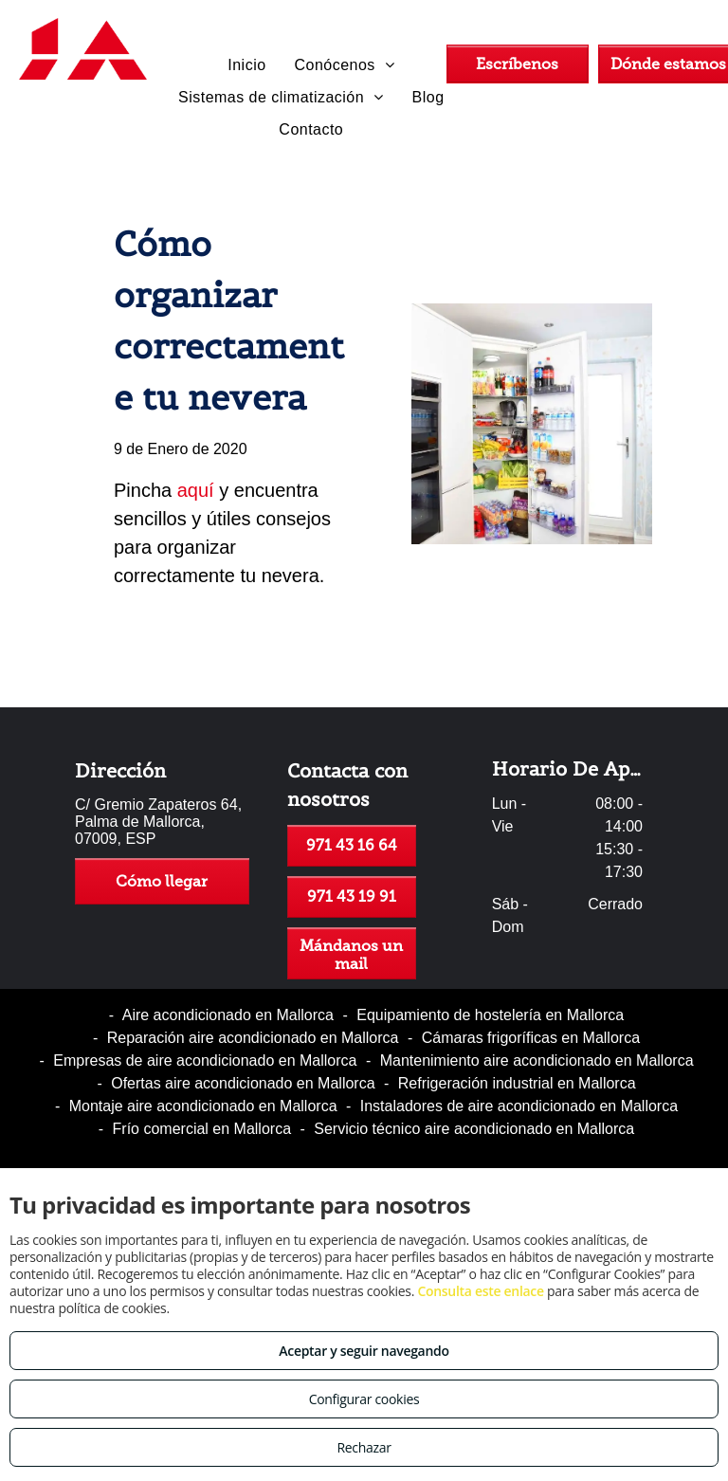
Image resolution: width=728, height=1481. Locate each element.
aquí (195, 490)
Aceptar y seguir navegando (363, 1351)
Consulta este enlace (480, 1291)
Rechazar (364, 1447)
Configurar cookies (364, 1399)
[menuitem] (246, 65)
